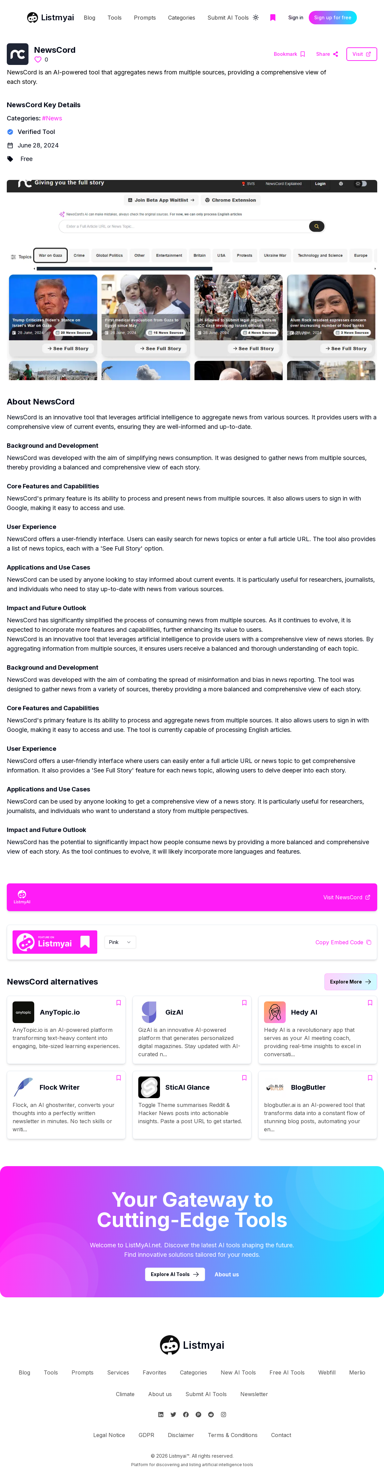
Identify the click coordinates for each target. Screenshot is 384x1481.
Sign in (295, 17)
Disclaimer (181, 1435)
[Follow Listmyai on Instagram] (223, 1414)
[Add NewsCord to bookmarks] (289, 54)
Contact (281, 1435)
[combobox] (120, 942)
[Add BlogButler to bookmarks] (370, 1078)
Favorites (154, 1372)
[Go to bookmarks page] (273, 17)
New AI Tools (238, 1372)
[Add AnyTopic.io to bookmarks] (118, 1003)
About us (160, 1394)
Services (118, 1372)
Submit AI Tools (228, 17)
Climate (125, 1394)
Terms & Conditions (233, 1435)
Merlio (357, 1372)
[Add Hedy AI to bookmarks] (370, 1003)
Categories (181, 17)
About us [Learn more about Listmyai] (227, 1274)
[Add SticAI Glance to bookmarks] (244, 1078)
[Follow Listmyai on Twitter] (173, 1414)
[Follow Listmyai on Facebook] (186, 1414)
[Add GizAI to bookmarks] (244, 1003)
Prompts (145, 17)
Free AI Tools (287, 1372)
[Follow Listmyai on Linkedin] (161, 1414)
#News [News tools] (52, 118)
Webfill (327, 1372)
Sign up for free (332, 17)
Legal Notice (109, 1435)
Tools (114, 17)
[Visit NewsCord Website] (327, 54)
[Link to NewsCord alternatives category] (350, 981)
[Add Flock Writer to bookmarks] (118, 1078)
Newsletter (254, 1394)
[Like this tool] (38, 59)
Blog (89, 17)
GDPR (146, 1435)
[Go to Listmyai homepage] (192, 1345)
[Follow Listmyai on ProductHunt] (198, 1414)
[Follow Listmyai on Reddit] (211, 1414)
